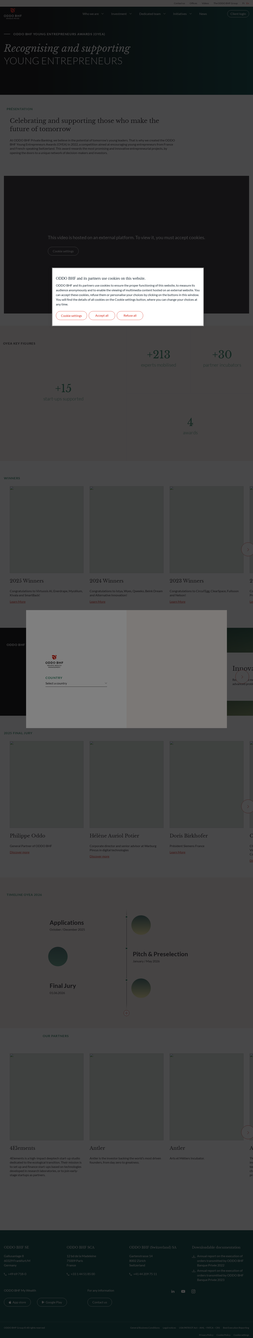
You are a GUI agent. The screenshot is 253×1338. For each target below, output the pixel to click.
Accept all (101, 315)
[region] (128, 297)
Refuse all (130, 315)
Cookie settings (71, 315)
